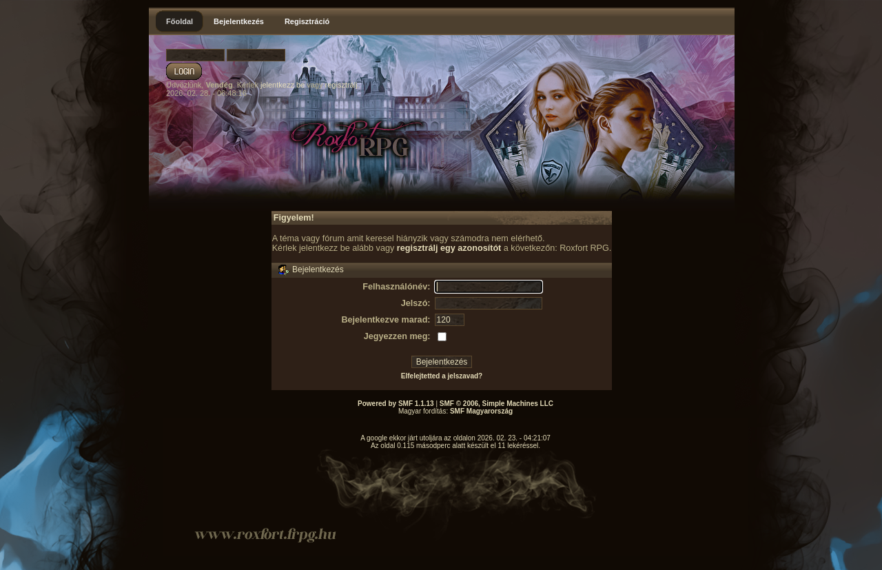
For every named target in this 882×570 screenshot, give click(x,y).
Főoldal (179, 21)
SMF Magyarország (481, 411)
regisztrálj (341, 85)
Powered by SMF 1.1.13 (396, 403)
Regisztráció (307, 21)
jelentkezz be (282, 85)
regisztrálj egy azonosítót (449, 248)
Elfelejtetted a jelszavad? (441, 376)
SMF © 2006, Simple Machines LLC (496, 403)
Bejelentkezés (239, 21)
